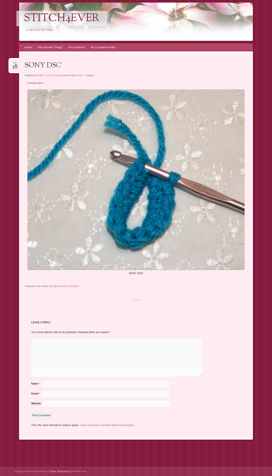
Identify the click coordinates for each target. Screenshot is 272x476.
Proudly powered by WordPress (30, 471)
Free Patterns (76, 47)
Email (35, 393)
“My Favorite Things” (50, 47)
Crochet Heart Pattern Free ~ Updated (74, 75)
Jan (15, 64)
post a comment (70, 286)
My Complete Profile (103, 47)
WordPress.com (78, 471)
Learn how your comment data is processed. (107, 425)
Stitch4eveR (62, 18)
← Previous (31, 83)
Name (35, 383)
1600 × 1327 (44, 75)
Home (28, 47)
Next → (42, 83)
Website (36, 403)
